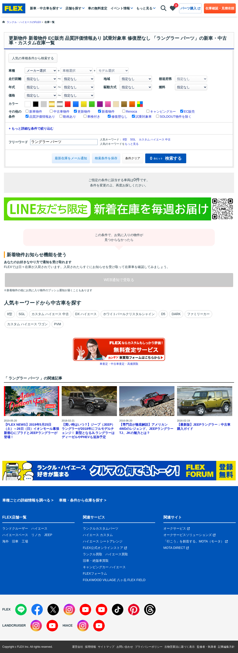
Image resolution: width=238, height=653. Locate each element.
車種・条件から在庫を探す (81, 500)
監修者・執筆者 (206, 646)
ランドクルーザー (15, 528)
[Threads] (150, 609)
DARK (176, 314)
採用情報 (90, 646)
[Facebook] (37, 609)
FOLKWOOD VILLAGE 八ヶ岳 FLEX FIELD (114, 580)
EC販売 (189, 111)
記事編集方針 (226, 646)
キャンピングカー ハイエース (104, 567)
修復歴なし (119, 116)
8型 (125, 139)
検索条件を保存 (106, 158)
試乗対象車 (144, 116)
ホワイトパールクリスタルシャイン (129, 314)
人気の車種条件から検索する (33, 58)
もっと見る (144, 8)
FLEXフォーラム (95, 573)
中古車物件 (61, 111)
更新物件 (84, 111)
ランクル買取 (92, 554)
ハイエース (39, 528)
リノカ (36, 535)
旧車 (15, 541)
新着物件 (108, 111)
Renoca (131, 111)
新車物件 (35, 111)
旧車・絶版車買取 (96, 560)
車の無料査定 (97, 8)
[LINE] (21, 609)
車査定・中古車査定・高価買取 (119, 363)
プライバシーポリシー (149, 646)
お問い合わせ (124, 646)
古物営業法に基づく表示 (179, 646)
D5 (163, 314)
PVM (57, 324)
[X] (53, 609)
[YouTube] (85, 609)
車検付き (93, 116)
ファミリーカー (198, 314)
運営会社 (77, 646)
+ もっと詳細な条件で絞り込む (31, 128)
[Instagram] (69, 609)
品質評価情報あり (42, 116)
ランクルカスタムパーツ (100, 528)
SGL (133, 139)
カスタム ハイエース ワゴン (27, 324)
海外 (5, 541)
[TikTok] (117, 609)
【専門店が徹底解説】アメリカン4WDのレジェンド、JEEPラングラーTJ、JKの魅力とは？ (146, 429)
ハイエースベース (15, 535)
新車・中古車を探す (44, 8)
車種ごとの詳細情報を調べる (26, 500)
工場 (25, 541)
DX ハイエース (86, 314)
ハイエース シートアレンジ (102, 541)
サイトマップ (106, 646)
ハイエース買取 (116, 554)
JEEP (48, 535)
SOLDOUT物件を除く (176, 116)
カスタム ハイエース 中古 (155, 139)
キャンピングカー (163, 111)
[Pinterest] (133, 609)
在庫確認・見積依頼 (219, 8)
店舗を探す (73, 8)
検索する (165, 158)
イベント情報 (120, 8)
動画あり (69, 116)
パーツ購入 (190, 8)
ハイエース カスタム (98, 535)
